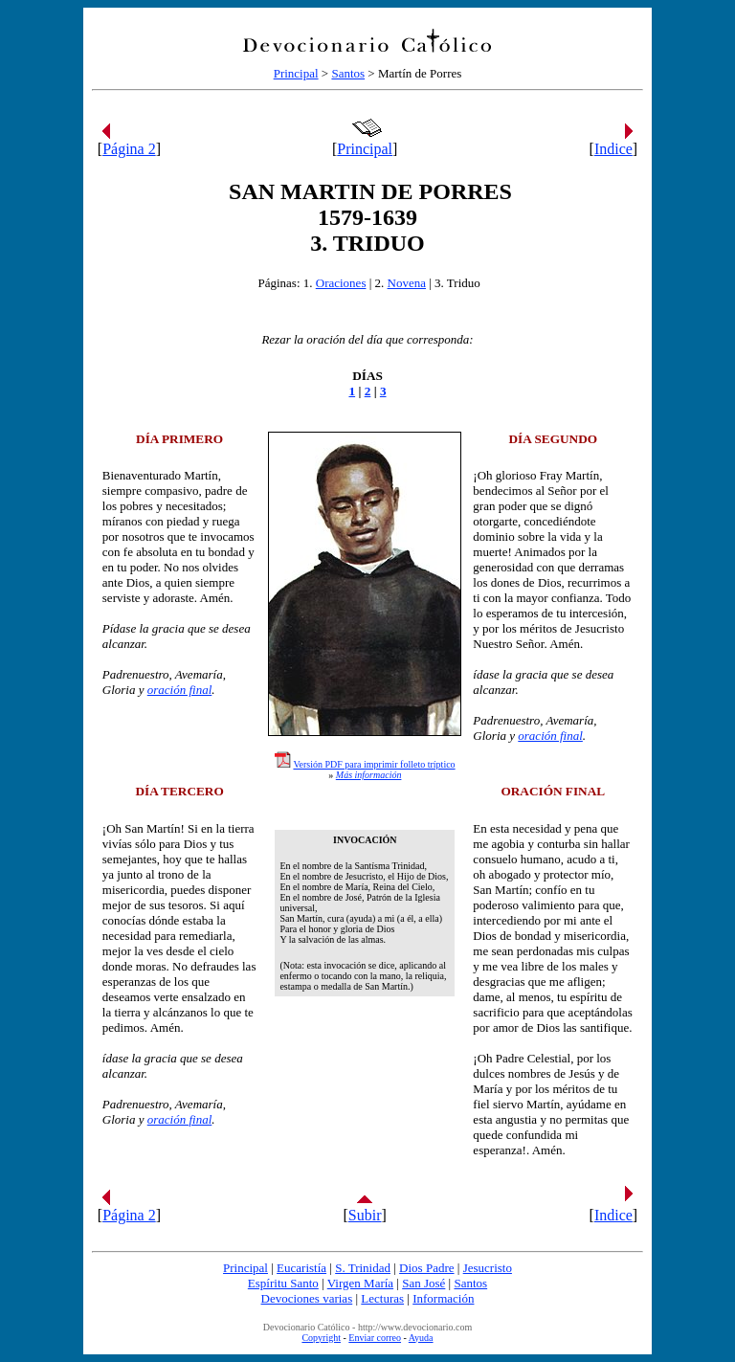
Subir (365, 1215)
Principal (296, 73)
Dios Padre (426, 1268)
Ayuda (421, 1337)
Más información (369, 775)
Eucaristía (301, 1268)
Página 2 (129, 149)
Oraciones (341, 283)
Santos (348, 73)
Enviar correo (374, 1337)
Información (443, 1298)
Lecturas (382, 1298)
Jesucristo (487, 1268)
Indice (613, 149)
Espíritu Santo (283, 1283)
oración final (179, 689)
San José (423, 1283)
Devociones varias (307, 1298)
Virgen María (360, 1283)
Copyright (321, 1337)
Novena (407, 283)
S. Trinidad (362, 1268)
